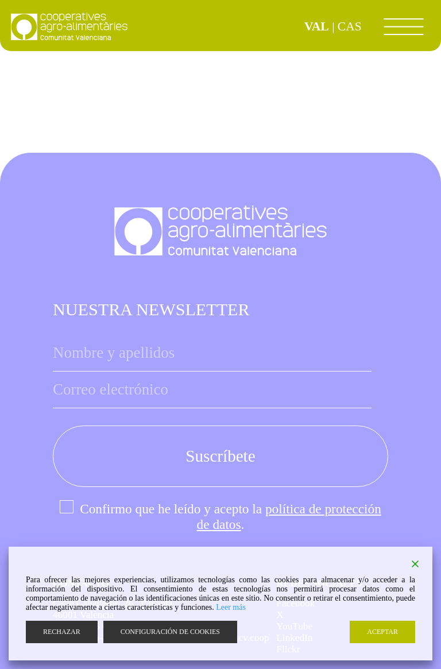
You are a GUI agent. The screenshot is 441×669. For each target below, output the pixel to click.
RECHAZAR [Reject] (61, 632)
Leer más (231, 607)
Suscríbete (220, 456)
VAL (316, 26)
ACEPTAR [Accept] (382, 632)
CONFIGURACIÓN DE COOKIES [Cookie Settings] (170, 632)
